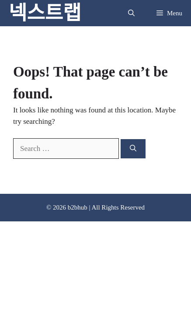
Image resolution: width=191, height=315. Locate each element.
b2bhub (77, 207)
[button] (131, 13)
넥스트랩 (45, 13)
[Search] (133, 149)
